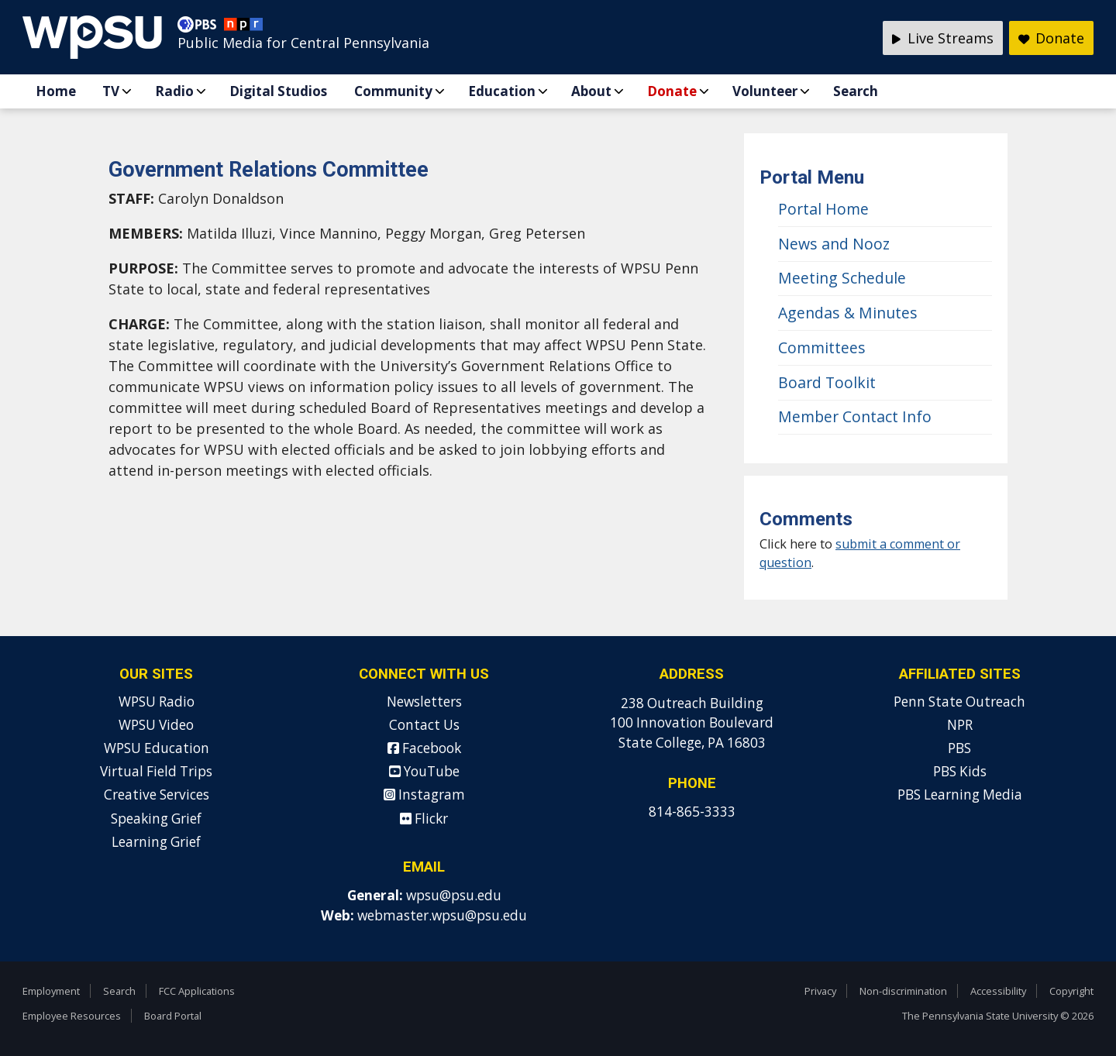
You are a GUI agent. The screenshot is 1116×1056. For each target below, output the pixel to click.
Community (393, 91)
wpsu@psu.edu (453, 895)
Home (56, 91)
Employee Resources (71, 1016)
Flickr (424, 818)
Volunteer (764, 91)
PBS (959, 748)
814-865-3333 (692, 811)
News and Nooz (834, 243)
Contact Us (424, 725)
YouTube (424, 771)
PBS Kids (960, 771)
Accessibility (998, 991)
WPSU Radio (157, 701)
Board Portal (173, 1016)
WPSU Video (156, 725)
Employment (51, 991)
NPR (960, 725)
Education (502, 91)
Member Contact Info (855, 416)
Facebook (424, 748)
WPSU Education (156, 748)
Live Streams (943, 38)
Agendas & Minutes (848, 312)
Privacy (820, 991)
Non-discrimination (903, 991)
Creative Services (156, 794)
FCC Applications (197, 991)
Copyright (1071, 991)
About (591, 91)
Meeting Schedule (842, 277)
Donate (672, 91)
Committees (822, 347)
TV (110, 91)
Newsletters (424, 701)
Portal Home (823, 208)
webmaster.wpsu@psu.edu (442, 915)
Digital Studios (278, 91)
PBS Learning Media (959, 794)
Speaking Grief (156, 818)
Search (855, 91)
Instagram (424, 794)
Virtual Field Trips (156, 771)
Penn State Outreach (959, 701)
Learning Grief (156, 842)
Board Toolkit (827, 382)
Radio (174, 91)
